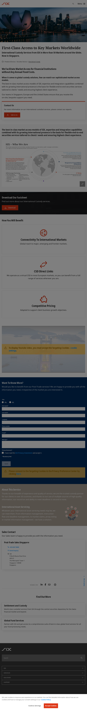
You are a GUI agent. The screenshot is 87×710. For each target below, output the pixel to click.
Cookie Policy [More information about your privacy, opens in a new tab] (46, 700)
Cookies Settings (34, 706)
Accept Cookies (51, 706)
